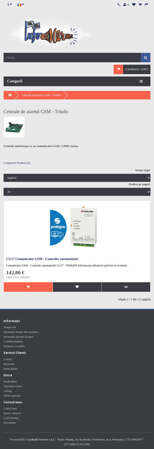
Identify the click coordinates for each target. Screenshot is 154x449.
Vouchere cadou (13, 386)
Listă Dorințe (11, 418)
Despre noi (10, 327)
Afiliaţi (8, 391)
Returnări (9, 364)
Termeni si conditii (14, 346)
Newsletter (10, 422)
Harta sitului (11, 368)
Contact (8, 359)
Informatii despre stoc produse (21, 332)
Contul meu (10, 408)
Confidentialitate (13, 341)
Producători (10, 381)
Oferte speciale (12, 395)
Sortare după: (142, 170)
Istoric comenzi (12, 413)
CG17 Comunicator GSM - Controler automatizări (42, 259)
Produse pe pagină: (139, 184)
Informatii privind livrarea (18, 336)
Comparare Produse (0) (17, 163)
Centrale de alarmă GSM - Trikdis (41, 95)
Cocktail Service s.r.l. (40, 439)
